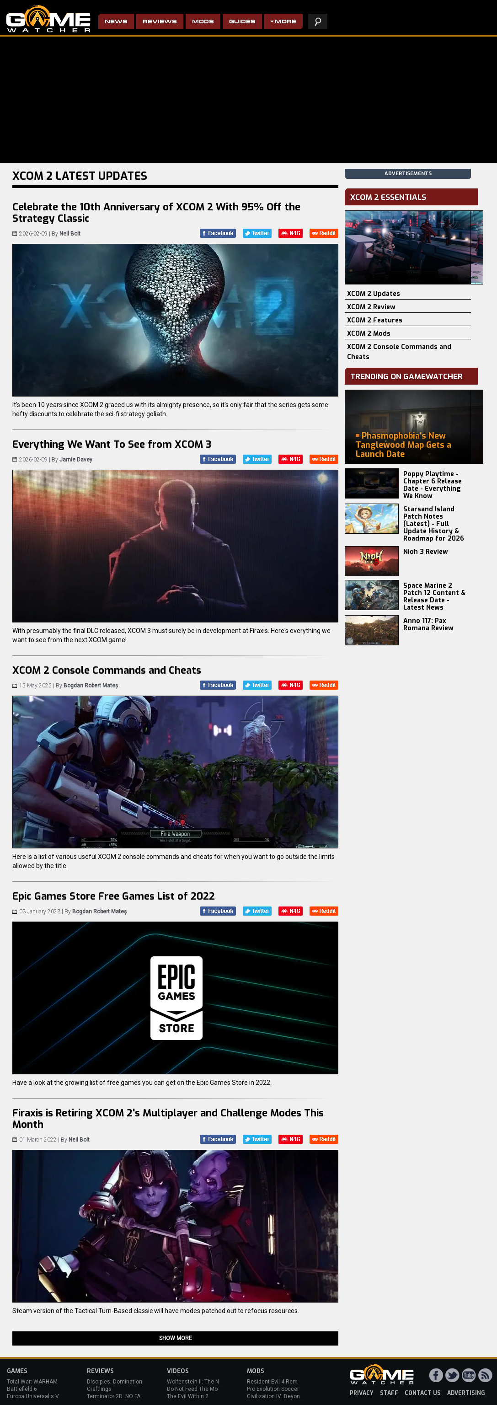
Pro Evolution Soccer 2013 (280, 1389)
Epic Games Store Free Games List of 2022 (113, 896)
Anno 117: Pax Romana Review (428, 625)
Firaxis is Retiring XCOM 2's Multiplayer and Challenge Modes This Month (168, 1118)
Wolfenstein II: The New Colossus (209, 1381)
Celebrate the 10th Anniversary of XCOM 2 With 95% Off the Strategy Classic (156, 212)
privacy (362, 1393)
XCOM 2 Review (371, 307)
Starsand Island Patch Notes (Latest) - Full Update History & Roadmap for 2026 (433, 524)
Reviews (160, 22)
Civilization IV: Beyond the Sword (288, 1396)
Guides (242, 22)
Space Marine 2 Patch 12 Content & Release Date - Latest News (434, 596)
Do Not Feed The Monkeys (200, 1389)
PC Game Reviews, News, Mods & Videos (48, 18)
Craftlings (99, 1389)
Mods (203, 22)
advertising (466, 1393)
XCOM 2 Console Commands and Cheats (106, 670)
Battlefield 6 (22, 1389)
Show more (175, 1338)
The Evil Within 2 (187, 1396)
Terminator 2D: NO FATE (116, 1396)
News (116, 22)
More (285, 22)
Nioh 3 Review (425, 551)
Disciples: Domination (114, 1381)
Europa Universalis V (33, 1396)
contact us (423, 1393)
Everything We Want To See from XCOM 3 (111, 444)
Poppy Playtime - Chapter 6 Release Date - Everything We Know (432, 485)
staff (389, 1393)
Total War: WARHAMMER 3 (40, 1381)
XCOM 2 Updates (373, 294)
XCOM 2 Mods (368, 333)
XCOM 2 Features (374, 320)
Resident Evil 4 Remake (277, 1381)
